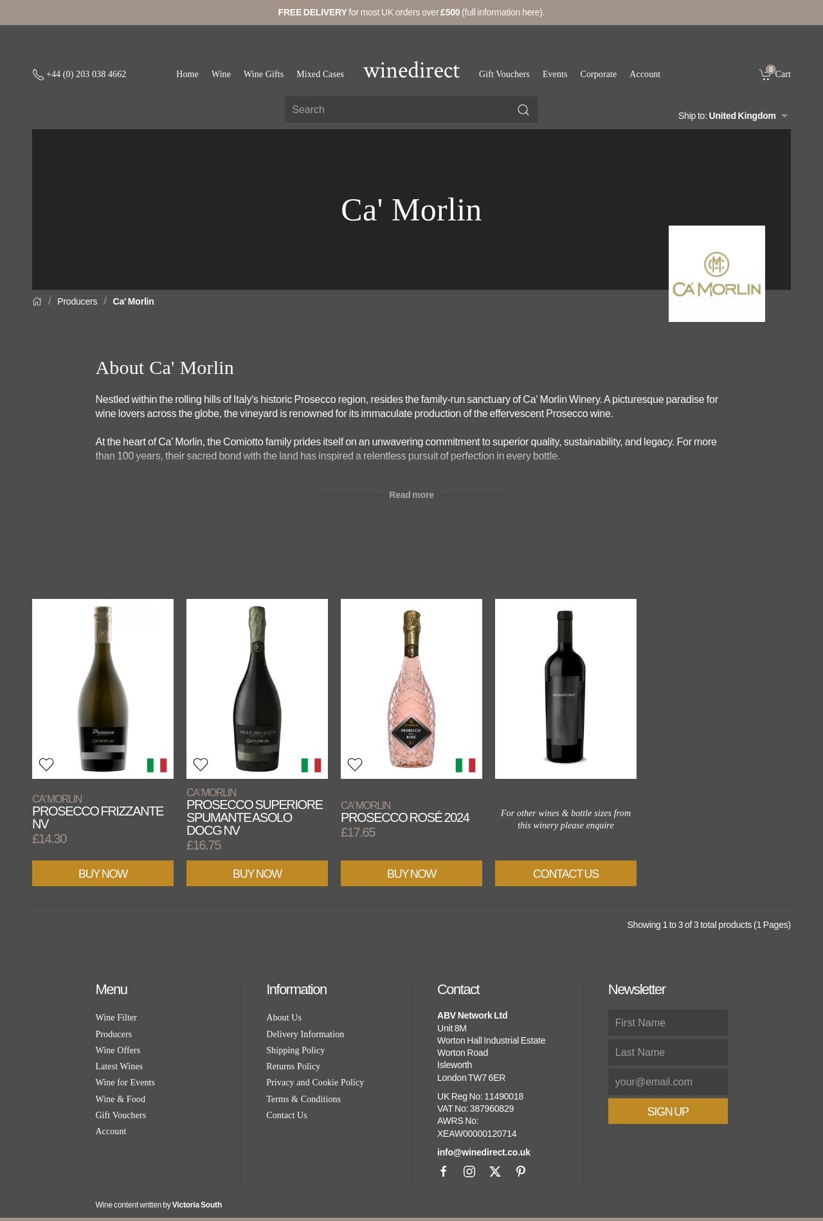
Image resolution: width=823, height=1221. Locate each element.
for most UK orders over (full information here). (411, 12)
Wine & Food (120, 1099)
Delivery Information (305, 1034)
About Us (284, 1017)
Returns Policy (293, 1066)
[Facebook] (444, 1171)
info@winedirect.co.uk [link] (483, 1152)
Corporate (599, 74)
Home (187, 74)
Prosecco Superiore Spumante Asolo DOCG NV (254, 812)
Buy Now (102, 874)
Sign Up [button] (668, 1111)
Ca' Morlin (133, 301)
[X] (495, 1171)
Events (555, 74)
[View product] (103, 689)
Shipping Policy (295, 1050)
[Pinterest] (521, 1171)
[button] (46, 764)
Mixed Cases (320, 74)
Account (644, 74)
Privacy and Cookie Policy (315, 1082)
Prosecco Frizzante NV (97, 812)
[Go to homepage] (411, 69)
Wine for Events (125, 1082)
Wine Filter (116, 1017)
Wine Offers (117, 1050)
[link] (775, 74)
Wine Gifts (264, 74)
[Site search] (411, 109)
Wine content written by (158, 1204)
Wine (221, 74)
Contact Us (566, 874)
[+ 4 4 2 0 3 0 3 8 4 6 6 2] (79, 74)
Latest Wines (119, 1066)
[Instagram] (469, 1171)
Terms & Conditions (303, 1099)
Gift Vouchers (504, 74)
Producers (77, 301)
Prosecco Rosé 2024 (405, 812)
